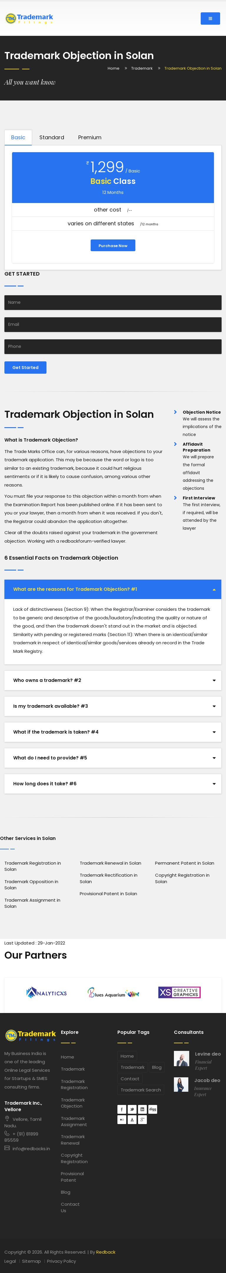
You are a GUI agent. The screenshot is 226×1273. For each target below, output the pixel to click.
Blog (65, 1192)
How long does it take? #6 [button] (45, 783)
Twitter (132, 1109)
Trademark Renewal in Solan (110, 863)
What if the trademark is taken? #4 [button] (56, 732)
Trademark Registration (72, 1084)
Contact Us (70, 1207)
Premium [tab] (90, 137)
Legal (10, 1261)
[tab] (112, 589)
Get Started (25, 367)
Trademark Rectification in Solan (108, 878)
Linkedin (142, 1109)
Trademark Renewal (72, 1139)
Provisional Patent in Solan (108, 893)
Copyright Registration (72, 1158)
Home (113, 68)
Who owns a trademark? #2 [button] (47, 680)
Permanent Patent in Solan (184, 863)
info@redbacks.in (27, 1148)
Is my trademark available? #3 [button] (50, 706)
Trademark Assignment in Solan (32, 903)
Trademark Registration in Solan (32, 866)
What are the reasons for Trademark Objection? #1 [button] (75, 589)
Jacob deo (207, 1080)
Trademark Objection (72, 1103)
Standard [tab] (51, 137)
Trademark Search (141, 1090)
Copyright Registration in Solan (182, 878)
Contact (130, 1079)
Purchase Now (113, 246)
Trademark (142, 68)
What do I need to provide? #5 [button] (50, 757)
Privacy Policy (61, 1261)
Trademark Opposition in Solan (31, 884)
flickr (121, 1119)
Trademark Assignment (72, 1121)
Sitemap (31, 1261)
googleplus (142, 1119)
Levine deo (208, 1054)
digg (152, 1109)
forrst (132, 1119)
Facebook (121, 1109)
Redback (105, 1252)
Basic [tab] (18, 137)
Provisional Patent (72, 1176)
